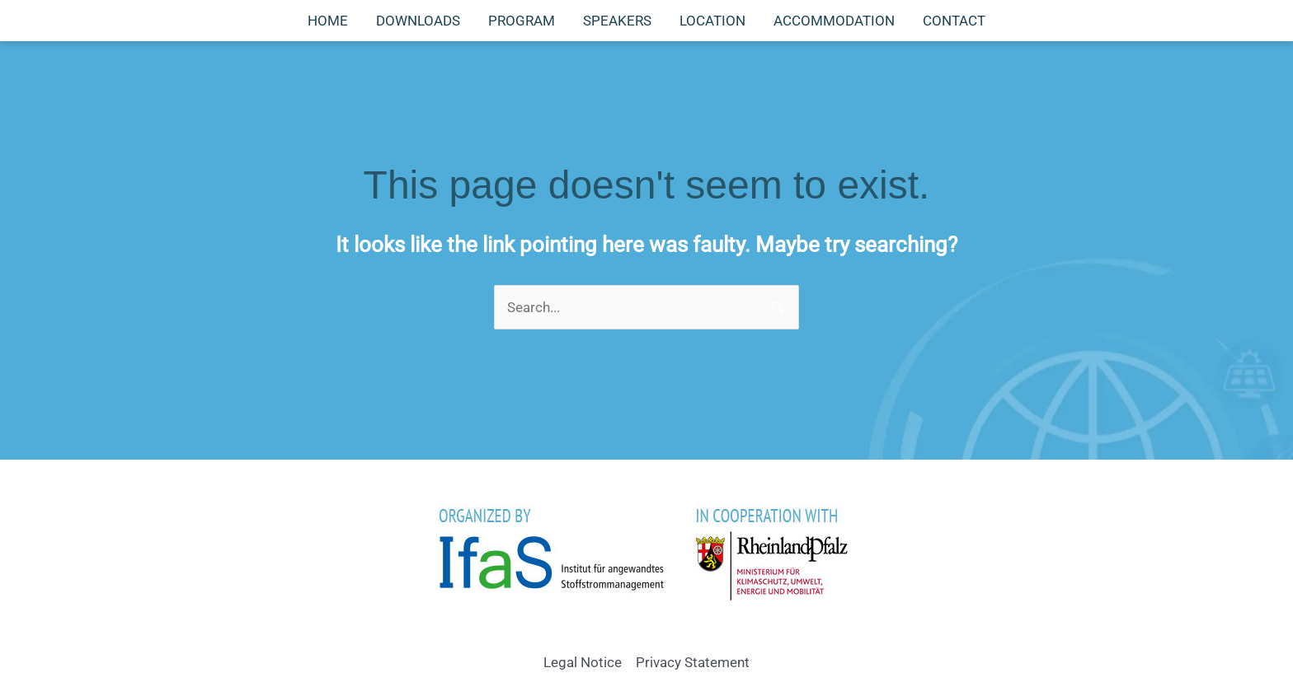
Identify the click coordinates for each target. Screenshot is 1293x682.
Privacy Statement (693, 662)
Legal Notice (582, 662)
